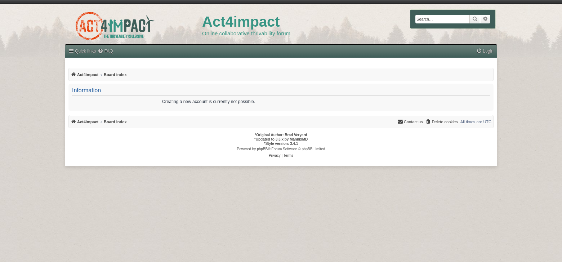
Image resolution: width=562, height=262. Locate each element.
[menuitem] (105, 51)
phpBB (262, 149)
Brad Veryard (296, 135)
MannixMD (299, 139)
